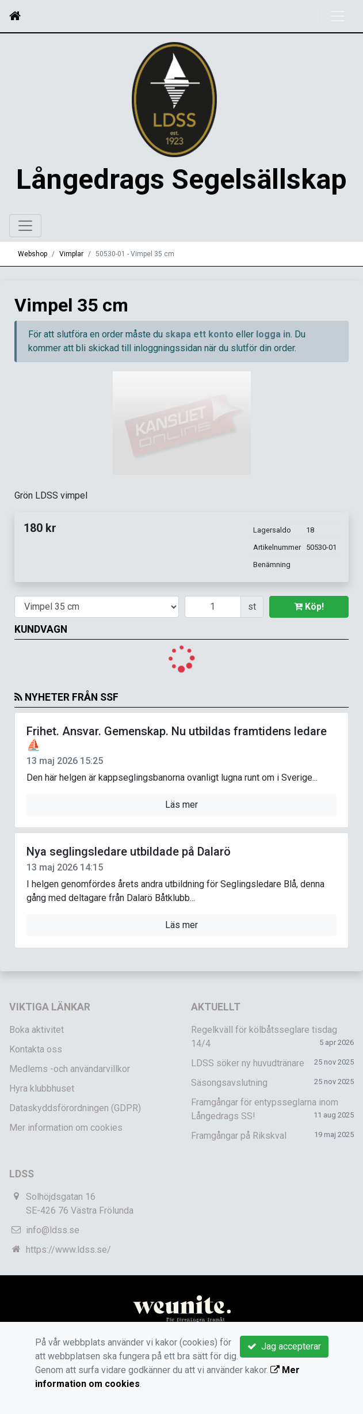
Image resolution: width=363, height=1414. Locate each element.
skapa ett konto (199, 377)
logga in (273, 377)
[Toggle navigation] (338, 16)
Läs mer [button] (181, 847)
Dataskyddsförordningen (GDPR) (75, 1151)
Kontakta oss (35, 1093)
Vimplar (71, 297)
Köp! (309, 649)
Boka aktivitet (36, 1073)
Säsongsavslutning (229, 1126)
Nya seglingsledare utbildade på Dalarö (128, 895)
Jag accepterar (284, 1346)
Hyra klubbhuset (41, 1132)
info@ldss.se (52, 1273)
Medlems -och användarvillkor (69, 1112)
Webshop (32, 297)
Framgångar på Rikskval (238, 1179)
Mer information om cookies (66, 1171)
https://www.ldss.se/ (68, 1293)
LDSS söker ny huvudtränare (247, 1106)
